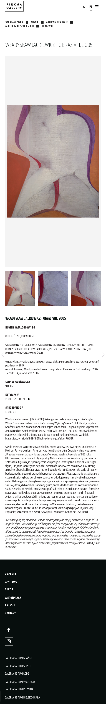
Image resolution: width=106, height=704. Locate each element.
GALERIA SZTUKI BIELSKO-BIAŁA (22, 697)
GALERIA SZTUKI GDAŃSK (18, 657)
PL (90, 6)
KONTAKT (10, 613)
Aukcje (34, 22)
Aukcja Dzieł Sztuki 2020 (19, 26)
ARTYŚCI (10, 605)
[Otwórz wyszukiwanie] (84, 7)
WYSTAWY (11, 582)
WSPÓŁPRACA (13, 597)
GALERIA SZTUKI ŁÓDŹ (17, 673)
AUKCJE (9, 589)
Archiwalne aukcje (57, 22)
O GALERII (10, 573)
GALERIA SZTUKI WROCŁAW (20, 681)
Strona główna (14, 22)
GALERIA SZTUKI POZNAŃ (19, 689)
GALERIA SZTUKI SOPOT (18, 666)
